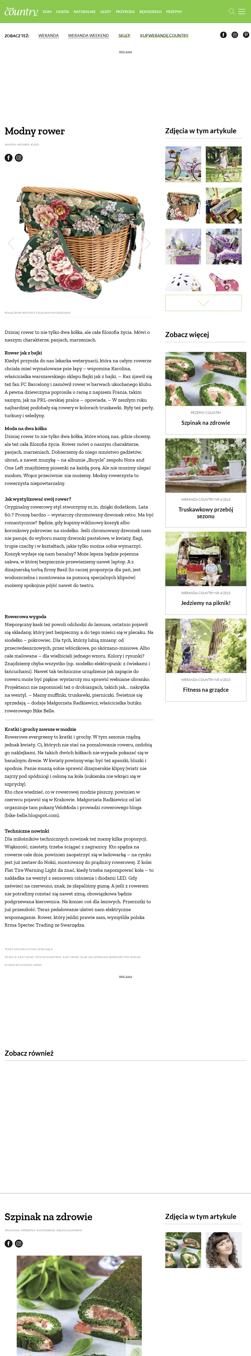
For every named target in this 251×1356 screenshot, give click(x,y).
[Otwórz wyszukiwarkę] (232, 12)
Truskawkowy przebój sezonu (205, 508)
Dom (48, 11)
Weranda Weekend (88, 35)
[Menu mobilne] (241, 12)
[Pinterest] (247, 36)
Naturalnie (86, 11)
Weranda (48, 35)
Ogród (63, 11)
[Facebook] (224, 36)
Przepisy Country (206, 409)
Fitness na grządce (206, 685)
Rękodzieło (152, 11)
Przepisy (175, 11)
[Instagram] (236, 36)
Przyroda (126, 11)
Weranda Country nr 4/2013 (205, 495)
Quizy (107, 11)
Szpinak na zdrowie (205, 418)
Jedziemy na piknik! (206, 599)
